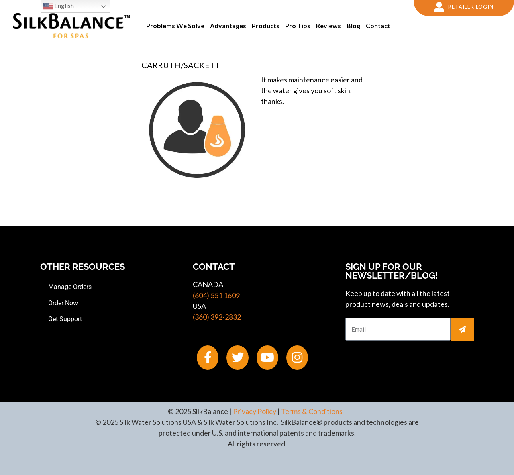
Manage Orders (70, 287)
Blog (353, 25)
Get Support (65, 319)
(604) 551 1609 (216, 295)
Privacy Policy (254, 411)
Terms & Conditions (312, 411)
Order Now (63, 303)
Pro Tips (297, 25)
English (58, 6)
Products (265, 25)
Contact (378, 25)
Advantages (228, 25)
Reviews (328, 25)
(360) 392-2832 (217, 316)
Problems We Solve (175, 25)
